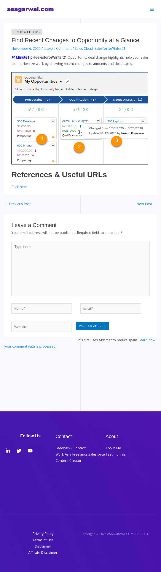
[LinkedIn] (7, 450)
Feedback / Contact (71, 448)
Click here (19, 186)
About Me (113, 448)
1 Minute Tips (27, 32)
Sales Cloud (84, 48)
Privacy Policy (43, 533)
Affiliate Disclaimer (42, 552)
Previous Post (18, 203)
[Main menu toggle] (152, 9)
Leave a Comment (58, 48)
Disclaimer (43, 546)
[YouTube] (30, 450)
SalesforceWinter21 (110, 48)
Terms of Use (43, 540)
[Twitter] (19, 450)
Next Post (146, 203)
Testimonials (115, 454)
